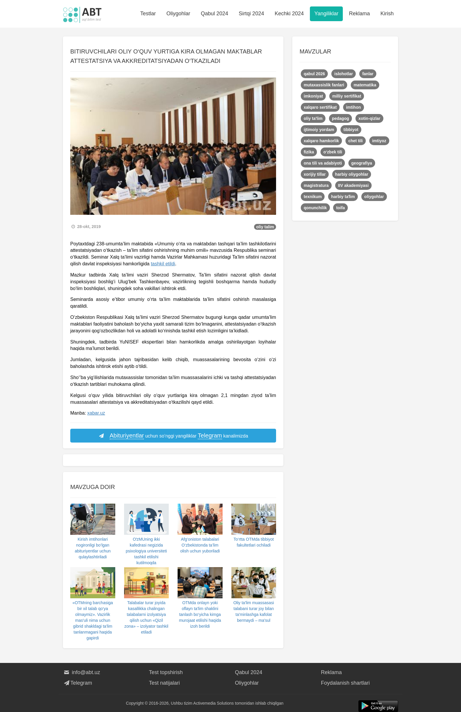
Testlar (148, 13)
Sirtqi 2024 (251, 13)
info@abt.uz (81, 672)
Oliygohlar (178, 13)
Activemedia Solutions (213, 703)
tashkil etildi (163, 263)
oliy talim (265, 227)
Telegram (77, 683)
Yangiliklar (326, 13)
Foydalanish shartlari (345, 683)
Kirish (387, 13)
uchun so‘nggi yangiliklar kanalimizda (173, 435)
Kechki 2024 (289, 13)
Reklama (359, 13)
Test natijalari (164, 683)
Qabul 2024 (214, 13)
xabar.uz (96, 413)
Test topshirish (166, 672)
